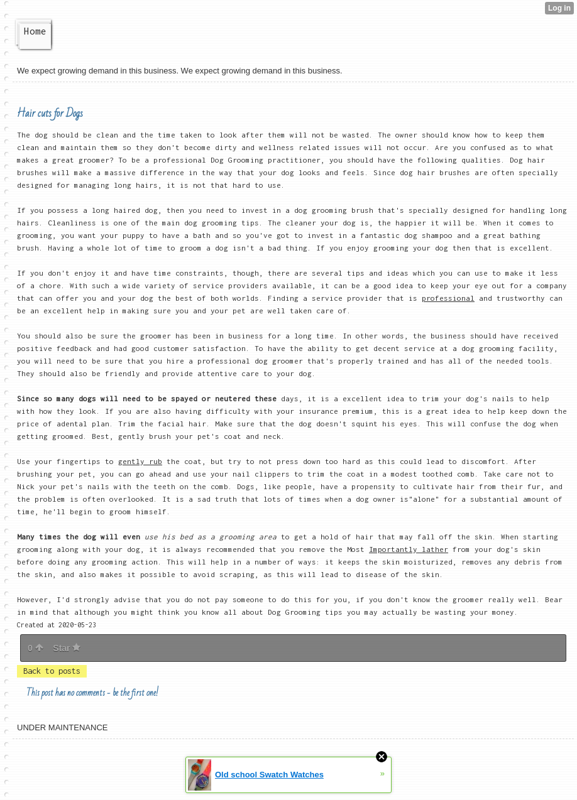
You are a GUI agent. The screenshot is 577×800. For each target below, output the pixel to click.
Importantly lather (408, 549)
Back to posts (51, 671)
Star (66, 648)
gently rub (140, 461)
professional (448, 298)
